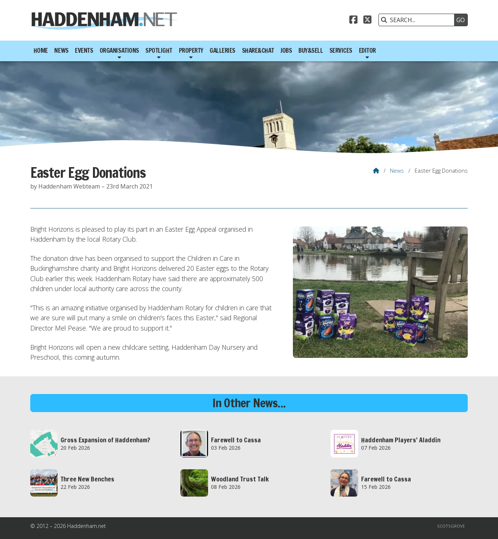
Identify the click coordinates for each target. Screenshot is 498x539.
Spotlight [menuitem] (158, 50)
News (397, 170)
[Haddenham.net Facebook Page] (353, 21)
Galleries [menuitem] (222, 50)
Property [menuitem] (191, 50)
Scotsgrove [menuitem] (451, 526)
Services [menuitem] (340, 50)
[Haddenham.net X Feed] (367, 21)
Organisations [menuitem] (119, 50)
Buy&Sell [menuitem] (310, 50)
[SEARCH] (418, 20)
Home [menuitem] (41, 50)
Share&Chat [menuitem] (258, 50)
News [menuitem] (61, 50)
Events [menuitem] (84, 50)
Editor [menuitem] (367, 50)
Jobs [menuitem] (286, 50)
